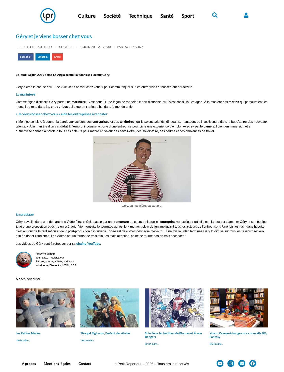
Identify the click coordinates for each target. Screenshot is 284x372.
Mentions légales (57, 363)
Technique (140, 15)
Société (112, 15)
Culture (87, 15)
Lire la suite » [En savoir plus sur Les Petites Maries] (22, 340)
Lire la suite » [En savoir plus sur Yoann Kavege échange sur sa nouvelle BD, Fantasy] (216, 344)
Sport (187, 15)
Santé (167, 15)
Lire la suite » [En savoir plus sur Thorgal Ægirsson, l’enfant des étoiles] (87, 340)
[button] (26, 56)
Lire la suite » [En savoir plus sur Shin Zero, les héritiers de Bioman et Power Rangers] (152, 344)
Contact (84, 363)
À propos (29, 363)
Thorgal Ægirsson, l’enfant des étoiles (105, 333)
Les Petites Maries (28, 333)
